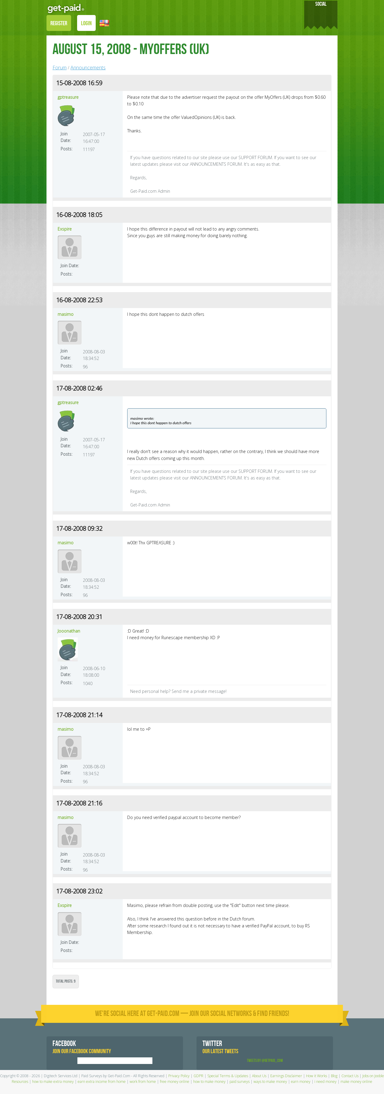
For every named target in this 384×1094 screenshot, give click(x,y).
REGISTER (58, 23)
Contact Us (349, 1075)
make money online (356, 1081)
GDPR (198, 1075)
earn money (300, 1081)
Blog (334, 1075)
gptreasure (68, 97)
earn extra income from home (102, 1081)
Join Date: (66, 137)
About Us (259, 1075)
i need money (325, 1081)
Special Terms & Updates (227, 1075)
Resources (20, 1081)
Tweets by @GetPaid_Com (265, 1060)
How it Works (316, 1075)
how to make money (209, 1081)
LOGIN (86, 23)
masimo (66, 314)
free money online (174, 1081)
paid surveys (240, 1081)
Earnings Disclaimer (286, 1075)
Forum (59, 67)
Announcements (88, 67)
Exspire (65, 229)
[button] (104, 22)
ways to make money (270, 1081)
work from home (143, 1081)
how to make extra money (53, 1081)
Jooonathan (69, 631)
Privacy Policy (179, 1075)
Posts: (66, 149)
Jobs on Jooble (373, 1075)
